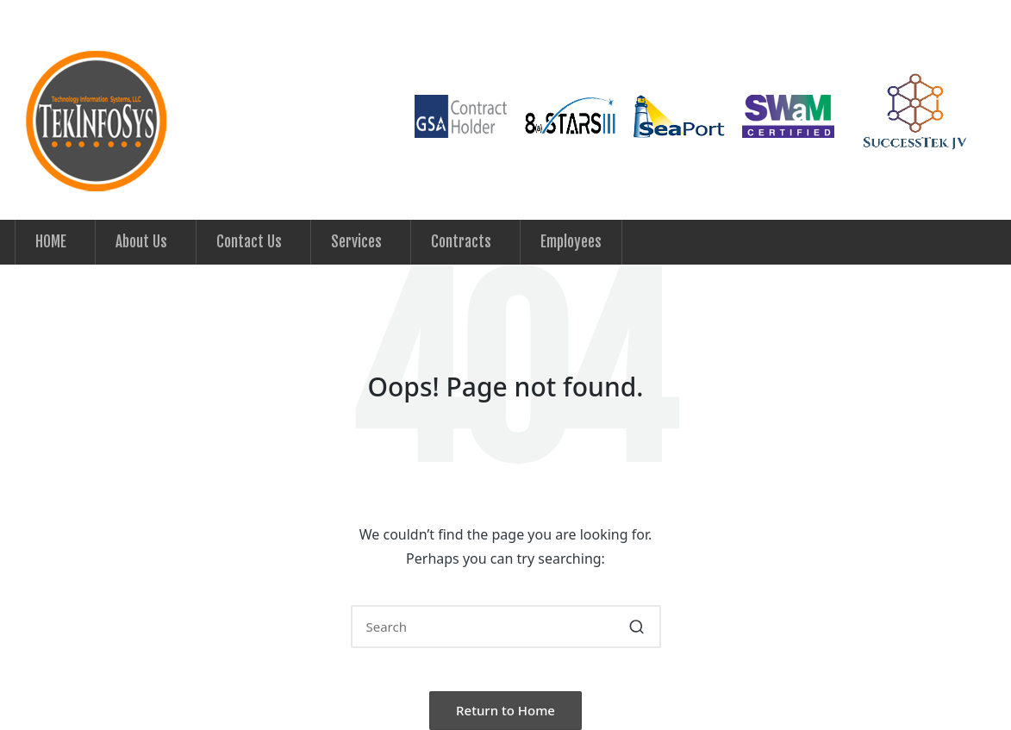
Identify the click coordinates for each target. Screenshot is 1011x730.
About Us (141, 242)
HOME (50, 242)
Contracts (461, 242)
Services (356, 242)
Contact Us (249, 242)
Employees (571, 242)
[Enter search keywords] (506, 626)
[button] (637, 626)
